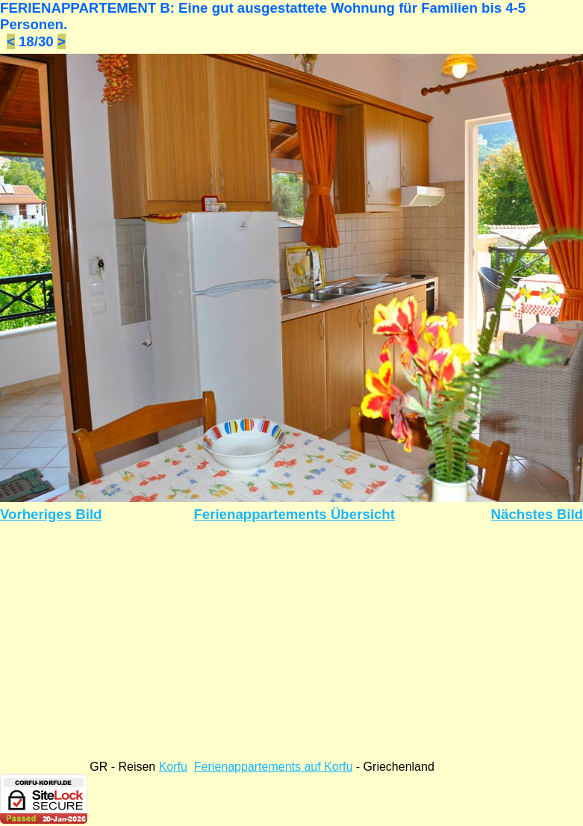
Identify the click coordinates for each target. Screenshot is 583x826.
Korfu (173, 766)
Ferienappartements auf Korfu (273, 766)
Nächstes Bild (537, 514)
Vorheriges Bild (51, 514)
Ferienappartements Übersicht (294, 514)
